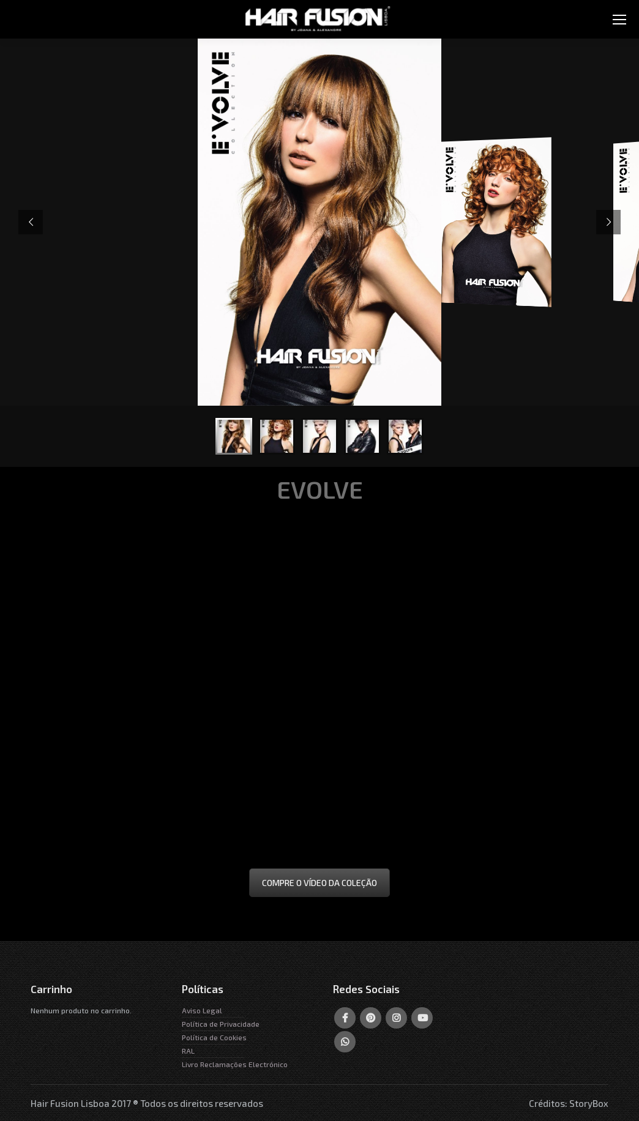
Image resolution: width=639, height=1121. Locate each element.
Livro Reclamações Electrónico (235, 1064)
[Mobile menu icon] (619, 19)
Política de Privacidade (221, 1023)
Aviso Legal (202, 1010)
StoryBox (588, 1103)
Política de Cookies (214, 1037)
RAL (188, 1050)
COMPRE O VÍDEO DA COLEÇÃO (319, 882)
